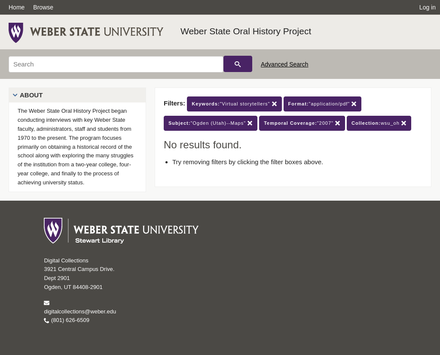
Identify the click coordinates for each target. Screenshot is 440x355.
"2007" (302, 123)
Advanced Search (285, 64)
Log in (427, 7)
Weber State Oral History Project (245, 31)
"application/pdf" (322, 104)
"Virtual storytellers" (234, 104)
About (31, 95)
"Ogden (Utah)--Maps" (210, 123)
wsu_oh (378, 123)
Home (16, 7)
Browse (43, 7)
